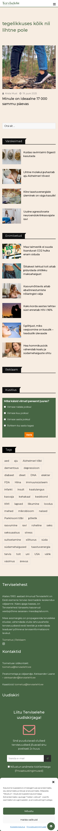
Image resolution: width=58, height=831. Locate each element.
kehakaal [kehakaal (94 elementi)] (24, 496)
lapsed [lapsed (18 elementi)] (18, 503)
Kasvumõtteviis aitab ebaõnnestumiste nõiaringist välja (36, 290)
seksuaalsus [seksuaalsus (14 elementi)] (12, 532)
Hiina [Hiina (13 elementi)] (18, 482)
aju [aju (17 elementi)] (16, 460)
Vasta (29, 434)
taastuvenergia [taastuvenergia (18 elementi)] (40, 546)
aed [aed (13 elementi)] (6, 460)
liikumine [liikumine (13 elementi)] (33, 503)
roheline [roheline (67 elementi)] (37, 525)
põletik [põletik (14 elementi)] (32, 518)
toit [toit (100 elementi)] (18, 554)
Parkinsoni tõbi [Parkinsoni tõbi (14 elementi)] (13, 518)
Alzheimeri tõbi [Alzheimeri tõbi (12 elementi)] (32, 460)
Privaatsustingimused (36, 827)
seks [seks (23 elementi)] (49, 525)
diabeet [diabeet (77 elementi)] (9, 475)
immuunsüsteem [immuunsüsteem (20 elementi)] (37, 482)
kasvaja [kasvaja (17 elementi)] (9, 496)
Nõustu (29, 811)
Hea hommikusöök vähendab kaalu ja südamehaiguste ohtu (37, 349)
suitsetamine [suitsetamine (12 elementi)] (12, 539)
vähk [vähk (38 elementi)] (48, 554)
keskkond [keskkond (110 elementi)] (41, 496)
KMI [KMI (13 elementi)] (6, 503)
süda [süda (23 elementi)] (44, 539)
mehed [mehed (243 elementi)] (8, 511)
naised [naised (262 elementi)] (43, 511)
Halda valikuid (29, 819)
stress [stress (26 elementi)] (28, 532)
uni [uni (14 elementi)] (27, 554)
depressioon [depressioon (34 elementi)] (31, 468)
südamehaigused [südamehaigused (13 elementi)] (15, 546)
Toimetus (7, 639)
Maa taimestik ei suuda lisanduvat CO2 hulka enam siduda (38, 250)
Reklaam (20, 639)
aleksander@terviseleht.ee (20, 677)
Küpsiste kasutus (17, 827)
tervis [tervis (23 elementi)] (7, 554)
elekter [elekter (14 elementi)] (45, 475)
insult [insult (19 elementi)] (20, 489)
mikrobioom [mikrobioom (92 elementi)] (26, 511)
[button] (53, 781)
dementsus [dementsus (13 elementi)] (11, 468)
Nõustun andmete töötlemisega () (29, 768)
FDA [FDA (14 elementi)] (7, 482)
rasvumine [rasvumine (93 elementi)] (10, 525)
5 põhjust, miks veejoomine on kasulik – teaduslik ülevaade (38, 329)
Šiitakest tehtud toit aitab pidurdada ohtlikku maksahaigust (39, 270)
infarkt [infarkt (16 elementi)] (8, 489)
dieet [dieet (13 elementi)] (22, 475)
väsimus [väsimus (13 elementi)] (9, 561)
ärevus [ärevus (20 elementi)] (24, 561)
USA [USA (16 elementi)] (37, 554)
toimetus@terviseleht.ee (16, 666)
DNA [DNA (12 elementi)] (33, 475)
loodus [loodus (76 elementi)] (48, 503)
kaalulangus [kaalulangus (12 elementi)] (36, 489)
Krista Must (11, 93)
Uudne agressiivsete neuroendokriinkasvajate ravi (39, 215)
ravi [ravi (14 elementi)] (24, 525)
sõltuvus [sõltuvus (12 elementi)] (31, 539)
